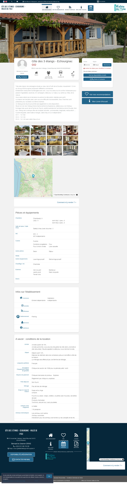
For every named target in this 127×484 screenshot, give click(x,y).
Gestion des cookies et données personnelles (14, 480)
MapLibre (73, 194)
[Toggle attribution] (77, 195)
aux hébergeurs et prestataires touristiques (59, 482)
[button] (22, 77)
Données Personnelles (59, 479)
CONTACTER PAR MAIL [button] (21, 461)
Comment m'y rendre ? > (66, 202)
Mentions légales (48, 479)
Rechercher (107, 65)
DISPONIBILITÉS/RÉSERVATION (21, 455)
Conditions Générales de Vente (75, 479)
